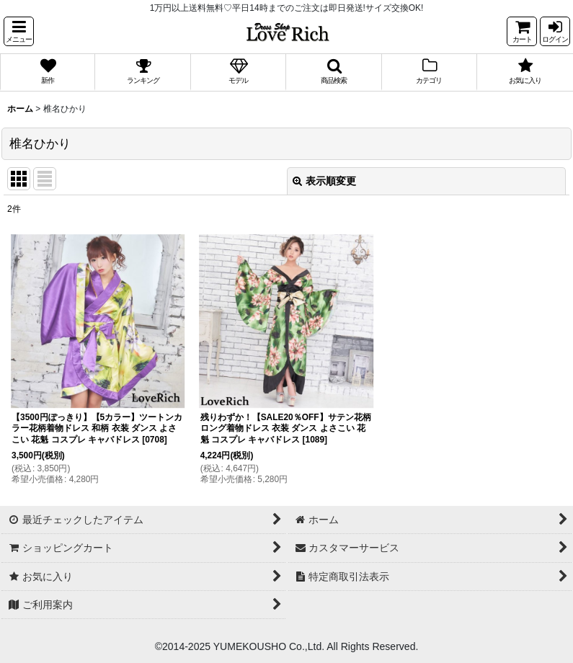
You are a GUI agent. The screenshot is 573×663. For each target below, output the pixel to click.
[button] (19, 31)
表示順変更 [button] (324, 181)
